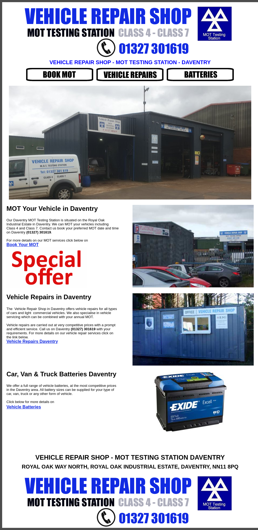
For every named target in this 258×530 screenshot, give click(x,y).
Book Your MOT (22, 244)
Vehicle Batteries (23, 407)
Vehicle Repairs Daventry (32, 341)
